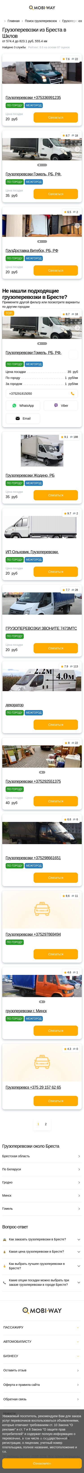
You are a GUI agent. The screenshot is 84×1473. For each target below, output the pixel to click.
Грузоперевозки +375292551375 (33, 781)
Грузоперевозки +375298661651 (33, 858)
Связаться (55, 117)
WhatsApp (23, 405)
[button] (39, 165)
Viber (60, 405)
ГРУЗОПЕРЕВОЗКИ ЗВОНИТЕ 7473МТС (41, 628)
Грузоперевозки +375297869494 (33, 934)
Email (22, 418)
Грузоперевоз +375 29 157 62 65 (33, 1087)
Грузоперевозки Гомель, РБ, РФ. (33, 174)
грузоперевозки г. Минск (26, 1011)
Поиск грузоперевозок (41, 21)
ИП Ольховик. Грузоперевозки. (32, 552)
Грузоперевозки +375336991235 (33, 97)
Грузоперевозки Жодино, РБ (30, 475)
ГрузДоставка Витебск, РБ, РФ (32, 250)
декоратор (15, 705)
